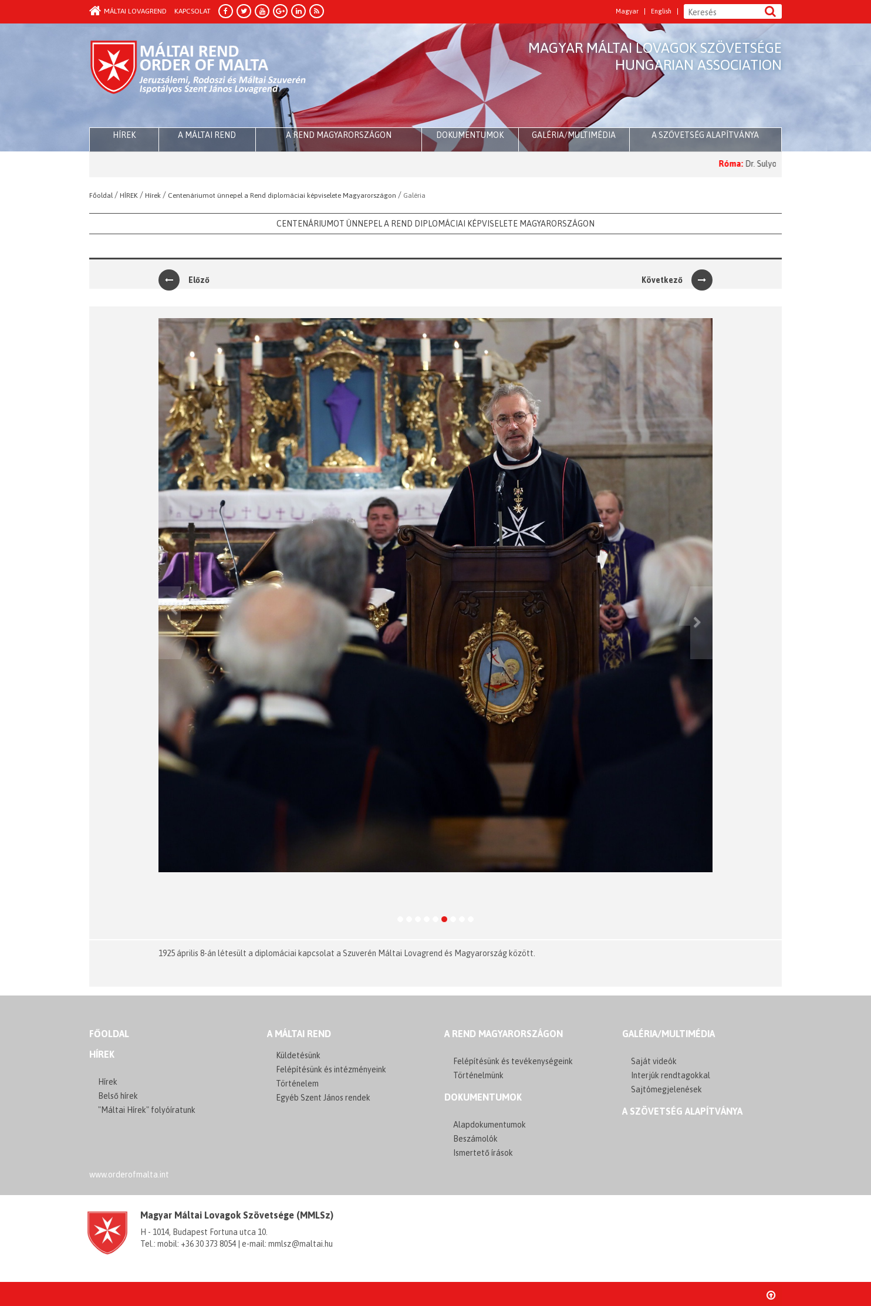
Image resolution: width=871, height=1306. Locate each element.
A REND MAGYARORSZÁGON (503, 1033)
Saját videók (654, 1061)
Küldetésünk (298, 1055)
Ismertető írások (483, 1152)
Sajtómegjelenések (666, 1089)
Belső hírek (118, 1096)
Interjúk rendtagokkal (670, 1075)
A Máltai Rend (207, 135)
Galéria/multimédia (574, 135)
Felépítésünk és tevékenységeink (513, 1061)
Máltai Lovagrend (128, 11)
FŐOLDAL (109, 1033)
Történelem (297, 1083)
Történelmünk (478, 1075)
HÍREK (124, 135)
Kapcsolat (192, 11)
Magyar (627, 11)
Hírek (101, 1054)
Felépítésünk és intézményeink (331, 1069)
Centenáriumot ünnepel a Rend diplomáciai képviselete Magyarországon (435, 223)
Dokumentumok (470, 135)
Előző (184, 280)
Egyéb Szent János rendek (323, 1097)
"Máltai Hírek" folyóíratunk (146, 1110)
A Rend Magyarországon (338, 135)
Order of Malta (198, 76)
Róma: (744, 163)
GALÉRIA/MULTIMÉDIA (668, 1033)
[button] (169, 623)
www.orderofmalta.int (129, 1174)
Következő (677, 280)
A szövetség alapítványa (705, 135)
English (661, 11)
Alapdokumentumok (489, 1124)
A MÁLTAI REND (299, 1033)
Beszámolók (475, 1138)
